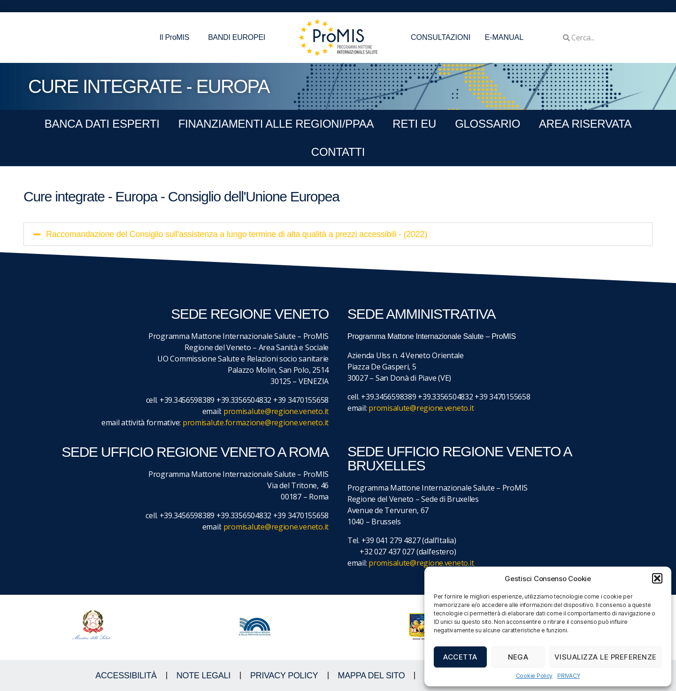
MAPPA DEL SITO (371, 675)
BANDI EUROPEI (236, 37)
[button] (657, 578)
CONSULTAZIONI (440, 37)
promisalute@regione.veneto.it (276, 411)
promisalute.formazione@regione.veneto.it (256, 422)
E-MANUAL (503, 37)
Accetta (460, 657)
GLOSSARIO (487, 123)
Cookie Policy (534, 675)
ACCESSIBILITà (126, 675)
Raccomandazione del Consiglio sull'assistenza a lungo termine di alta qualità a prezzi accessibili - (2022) (236, 234)
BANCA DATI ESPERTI (102, 123)
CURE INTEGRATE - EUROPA (148, 86)
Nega (518, 657)
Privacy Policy (284, 675)
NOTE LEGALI (203, 675)
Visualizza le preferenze (605, 657)
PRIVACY (568, 675)
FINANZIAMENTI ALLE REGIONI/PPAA (276, 123)
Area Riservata (585, 123)
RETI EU (414, 123)
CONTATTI (338, 152)
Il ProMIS (177, 37)
